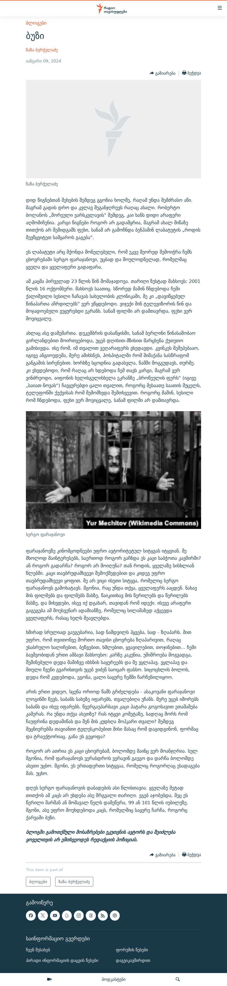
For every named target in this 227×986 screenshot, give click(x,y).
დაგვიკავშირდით (133, 960)
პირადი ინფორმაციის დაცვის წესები (62, 960)
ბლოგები (36, 23)
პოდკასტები (113, 979)
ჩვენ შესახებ (38, 950)
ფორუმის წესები (132, 950)
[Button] (162, 73)
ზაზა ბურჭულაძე (42, 49)
